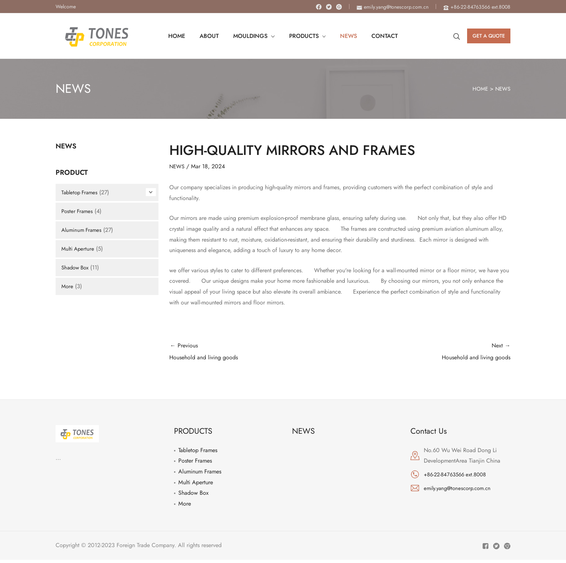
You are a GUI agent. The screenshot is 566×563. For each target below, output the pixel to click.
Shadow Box (76, 267)
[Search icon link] (456, 36)
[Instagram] (339, 7)
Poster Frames (78, 211)
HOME (478, 89)
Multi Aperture (78, 248)
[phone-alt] (476, 6)
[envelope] (392, 6)
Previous (254, 354)
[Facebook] (319, 7)
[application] (272, 36)
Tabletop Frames (80, 192)
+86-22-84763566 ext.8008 (458, 478)
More (67, 286)
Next (425, 354)
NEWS (502, 89)
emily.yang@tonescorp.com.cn (460, 491)
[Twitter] (329, 7)
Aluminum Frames (82, 230)
